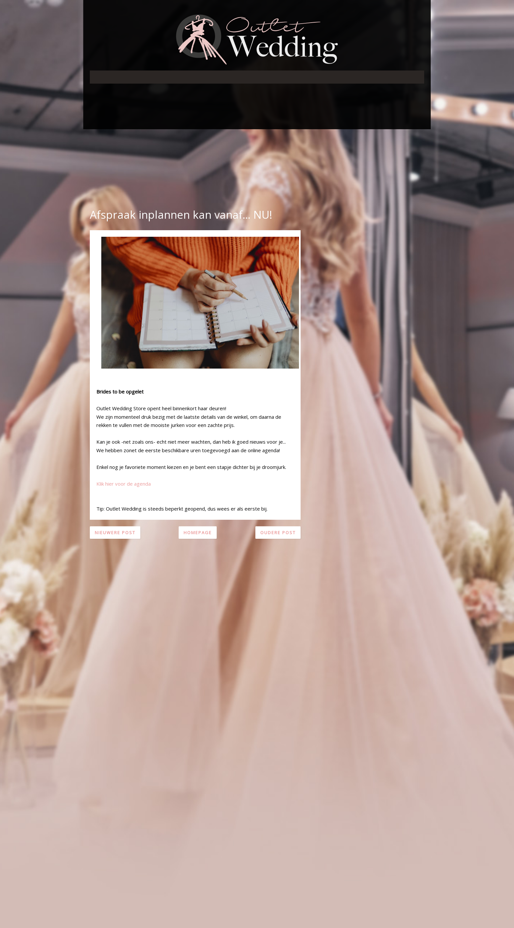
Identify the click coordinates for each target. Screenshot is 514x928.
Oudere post (278, 532)
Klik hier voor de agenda (123, 483)
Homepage (198, 532)
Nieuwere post (115, 532)
